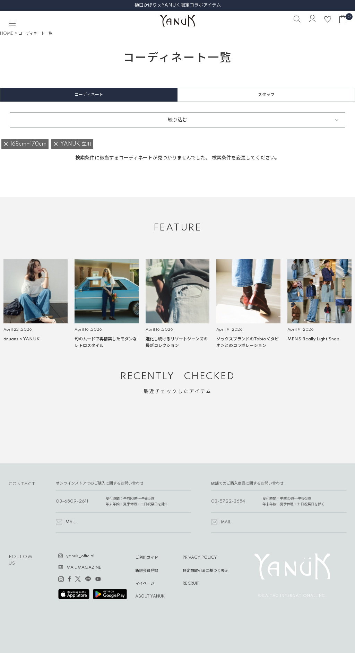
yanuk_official (80, 556)
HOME (6, 34)
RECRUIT (191, 584)
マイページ (144, 584)
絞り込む (177, 120)
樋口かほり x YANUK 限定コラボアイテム (178, 5)
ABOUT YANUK (150, 596)
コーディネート (89, 95)
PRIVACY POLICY (200, 558)
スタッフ (266, 95)
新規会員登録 (146, 571)
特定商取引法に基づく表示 (205, 571)
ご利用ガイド (146, 558)
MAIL (71, 522)
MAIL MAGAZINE (84, 568)
